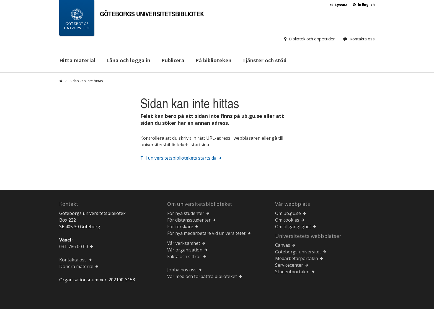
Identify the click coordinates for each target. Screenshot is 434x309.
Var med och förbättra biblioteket (202, 276)
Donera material (76, 266)
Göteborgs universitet (298, 252)
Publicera (172, 60)
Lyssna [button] (341, 4)
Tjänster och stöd (264, 60)
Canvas (282, 245)
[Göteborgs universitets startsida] (76, 19)
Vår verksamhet (183, 243)
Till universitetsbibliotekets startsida (178, 158)
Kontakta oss (362, 38)
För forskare (180, 227)
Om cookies (287, 220)
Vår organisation (184, 250)
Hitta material (77, 60)
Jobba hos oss (182, 270)
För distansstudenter (189, 220)
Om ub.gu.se (288, 213)
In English (366, 4)
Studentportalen (292, 272)
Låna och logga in (128, 60)
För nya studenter (185, 213)
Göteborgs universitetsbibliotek (152, 14)
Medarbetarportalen (296, 258)
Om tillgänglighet (293, 227)
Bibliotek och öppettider (312, 38)
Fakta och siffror (184, 256)
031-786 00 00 (73, 246)
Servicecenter (289, 265)
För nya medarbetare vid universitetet (206, 233)
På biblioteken (213, 60)
